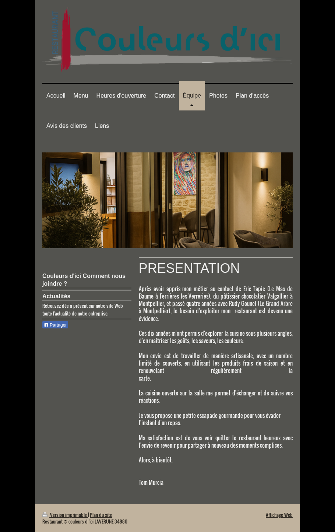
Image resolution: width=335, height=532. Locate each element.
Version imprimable (65, 514)
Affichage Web (279, 514)
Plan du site (101, 514)
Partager (55, 325)
